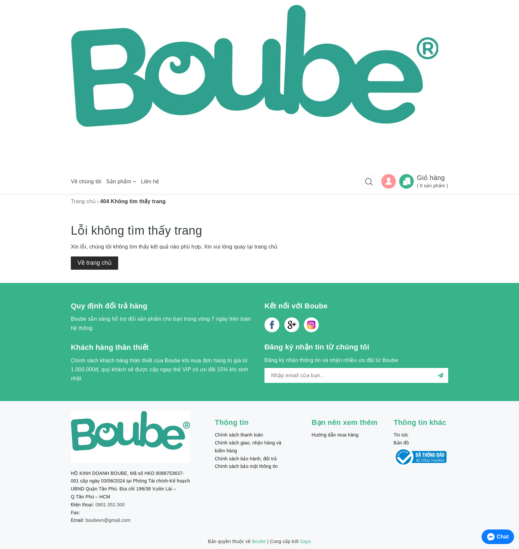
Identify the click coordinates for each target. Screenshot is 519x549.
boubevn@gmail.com (108, 520)
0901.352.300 (110, 504)
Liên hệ (150, 181)
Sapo (305, 541)
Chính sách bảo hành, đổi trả (246, 458)
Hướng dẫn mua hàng (335, 434)
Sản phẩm (121, 181)
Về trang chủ (94, 262)
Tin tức (401, 434)
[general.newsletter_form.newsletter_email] (356, 375)
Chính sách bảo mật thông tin (246, 466)
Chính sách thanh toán (239, 434)
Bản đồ (401, 442)
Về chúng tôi (86, 181)
